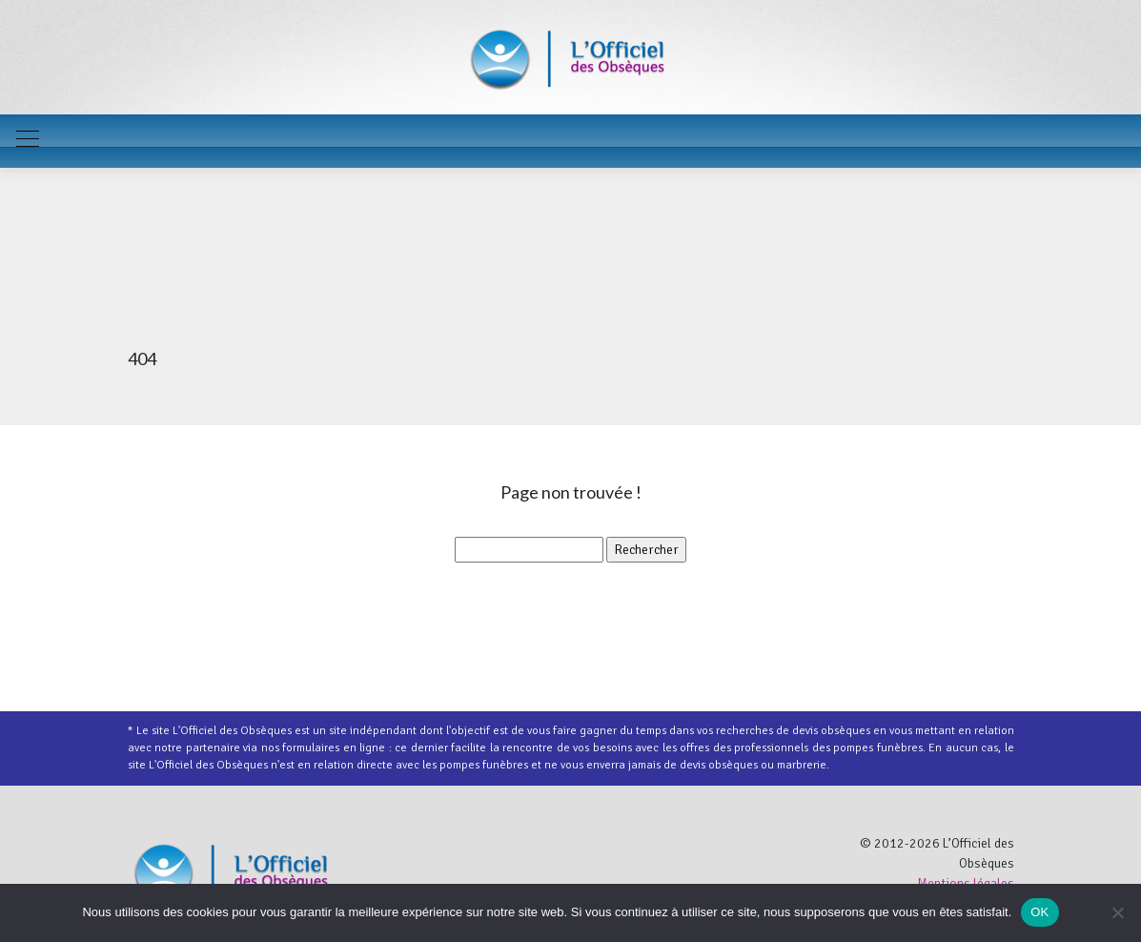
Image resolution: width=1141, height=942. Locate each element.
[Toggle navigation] (26, 141)
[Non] (1117, 912)
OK (1039, 912)
